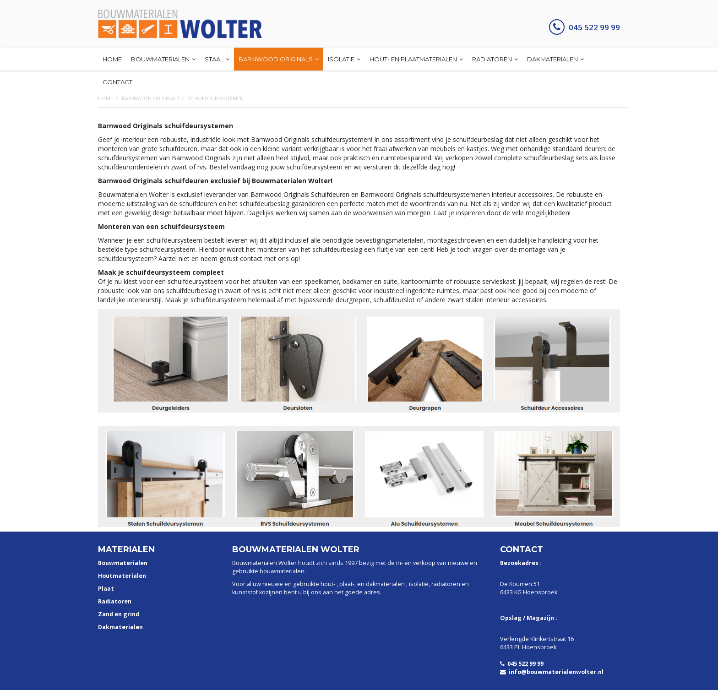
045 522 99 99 (584, 27)
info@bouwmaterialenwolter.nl (552, 672)
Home (105, 98)
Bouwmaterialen (122, 563)
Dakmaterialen (120, 627)
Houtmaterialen (122, 576)
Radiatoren (114, 601)
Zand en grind (118, 614)
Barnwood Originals (151, 98)
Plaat (106, 588)
